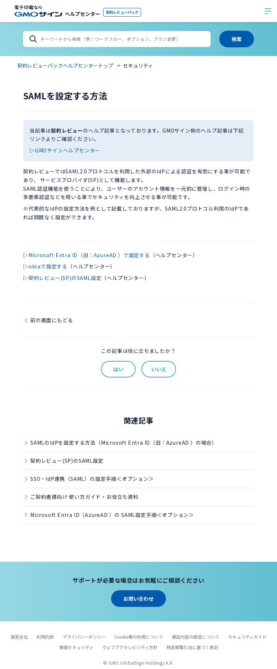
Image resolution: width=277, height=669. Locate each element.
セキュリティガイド (247, 637)
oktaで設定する (47, 266)
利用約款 (45, 637)
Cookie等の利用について (138, 637)
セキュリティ (138, 65)
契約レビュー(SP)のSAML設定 (65, 277)
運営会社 (19, 637)
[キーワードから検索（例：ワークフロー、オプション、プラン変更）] (117, 39)
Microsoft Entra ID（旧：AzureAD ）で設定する (89, 255)
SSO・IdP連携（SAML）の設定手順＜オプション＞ (92, 478)
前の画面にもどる (51, 320)
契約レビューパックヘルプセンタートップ (65, 65)
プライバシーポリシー (84, 637)
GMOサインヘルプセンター (67, 150)
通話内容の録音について (195, 637)
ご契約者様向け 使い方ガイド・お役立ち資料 (84, 496)
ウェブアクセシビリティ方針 (130, 647)
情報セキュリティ (76, 647)
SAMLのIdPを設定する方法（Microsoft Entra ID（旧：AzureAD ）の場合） (123, 442)
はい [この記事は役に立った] (118, 369)
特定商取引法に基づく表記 (192, 647)
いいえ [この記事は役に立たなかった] (158, 369)
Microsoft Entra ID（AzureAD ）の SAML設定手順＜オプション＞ (112, 514)
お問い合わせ (138, 598)
